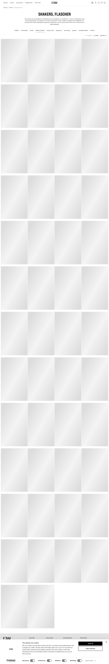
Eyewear (74, 30)
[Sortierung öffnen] (103, 35)
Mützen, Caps (50, 30)
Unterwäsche (24, 30)
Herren (12, 2)
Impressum (49, 645)
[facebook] (81, 653)
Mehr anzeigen (54, 24)
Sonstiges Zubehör (83, 30)
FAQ (64, 640)
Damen (5, 2)
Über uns (48, 642)
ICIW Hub (37, 2)
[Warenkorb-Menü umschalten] (104, 2)
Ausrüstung (67, 30)
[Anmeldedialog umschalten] (95, 2)
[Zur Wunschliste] (101, 2)
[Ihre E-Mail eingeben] (90, 648)
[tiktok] (92, 653)
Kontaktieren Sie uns (69, 642)
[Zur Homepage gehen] (54, 3)
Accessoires (19, 2)
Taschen (92, 30)
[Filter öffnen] (96, 35)
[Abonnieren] (103, 648)
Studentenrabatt (51, 647)
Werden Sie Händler (69, 645)
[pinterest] (89, 653)
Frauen (31, 640)
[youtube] (96, 653)
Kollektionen (28, 2)
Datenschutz (67, 647)
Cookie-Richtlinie (68, 654)
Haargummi (59, 30)
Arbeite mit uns (50, 650)
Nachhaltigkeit (50, 640)
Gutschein (32, 645)
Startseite (5, 7)
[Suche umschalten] (98, 2)
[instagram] (85, 653)
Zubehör (11, 7)
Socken (32, 30)
